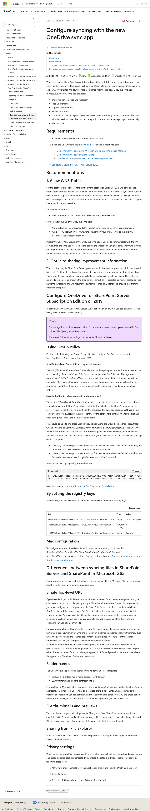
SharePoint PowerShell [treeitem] (15, 162)
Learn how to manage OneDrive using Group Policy (89, 486)
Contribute (48, 809)
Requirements (54, 58)
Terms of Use (100, 809)
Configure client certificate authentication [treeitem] (21, 109)
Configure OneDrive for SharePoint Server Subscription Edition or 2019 (79, 65)
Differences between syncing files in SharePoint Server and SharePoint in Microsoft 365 (86, 69)
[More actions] (139, 21)
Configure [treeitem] (14, 103)
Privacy (60, 809)
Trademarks (114, 809)
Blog (37, 809)
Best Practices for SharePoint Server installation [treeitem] (20, 90)
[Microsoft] (5, 4)
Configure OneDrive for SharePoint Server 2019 (74, 164)
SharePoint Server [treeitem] (13, 29)
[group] (94, 477)
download (86, 144)
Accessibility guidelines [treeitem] (15, 37)
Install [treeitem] (10, 57)
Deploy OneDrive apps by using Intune (75, 154)
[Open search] (137, 3)
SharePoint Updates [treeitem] (14, 33)
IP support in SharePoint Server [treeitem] (21, 61)
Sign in (144, 3)
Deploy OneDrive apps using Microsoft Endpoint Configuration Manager (92, 150)
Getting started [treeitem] (12, 45)
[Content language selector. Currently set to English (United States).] (15, 802)
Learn (49, 20)
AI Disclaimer (7, 809)
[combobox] (19, 24)
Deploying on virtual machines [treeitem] (21, 95)
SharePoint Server (63, 20)
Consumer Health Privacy (78, 809)
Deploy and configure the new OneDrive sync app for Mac (85, 158)
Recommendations (56, 61)
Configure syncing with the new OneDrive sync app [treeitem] (22, 117)
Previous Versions (24, 809)
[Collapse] (34, 18)
